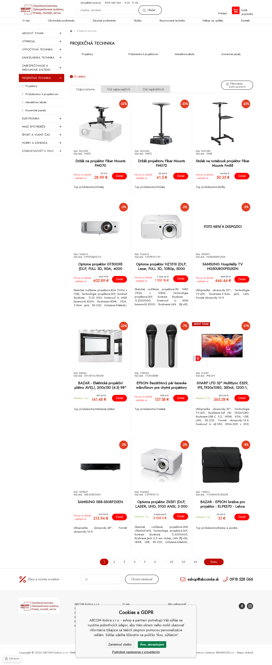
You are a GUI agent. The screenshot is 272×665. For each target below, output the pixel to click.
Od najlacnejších (118, 89)
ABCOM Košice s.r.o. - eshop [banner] (41, 9)
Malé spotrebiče (43, 127)
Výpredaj (43, 41)
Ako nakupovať (177, 604)
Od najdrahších (153, 89)
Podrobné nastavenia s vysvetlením (136, 652)
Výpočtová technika (43, 49)
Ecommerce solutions (202, 652)
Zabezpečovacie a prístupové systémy (43, 68)
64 (194, 562)
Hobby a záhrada (43, 143)
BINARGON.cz (225, 652)
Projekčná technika (43, 78)
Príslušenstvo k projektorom (42, 94)
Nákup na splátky (213, 20)
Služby (138, 20)
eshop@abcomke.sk (90, 3)
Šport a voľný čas (43, 135)
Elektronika (43, 118)
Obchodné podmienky (61, 20)
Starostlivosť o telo (43, 151)
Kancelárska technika (43, 58)
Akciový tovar (43, 33)
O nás (26, 20)
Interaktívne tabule (36, 102)
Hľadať (151, 10)
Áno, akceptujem (152, 644)
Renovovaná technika (172, 20)
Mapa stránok (245, 652)
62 (170, 562)
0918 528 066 (113, 3)
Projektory (31, 86)
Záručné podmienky (104, 20)
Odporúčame (85, 89)
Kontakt (245, 20)
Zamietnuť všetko (119, 644)
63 (182, 562)
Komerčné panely (36, 110)
